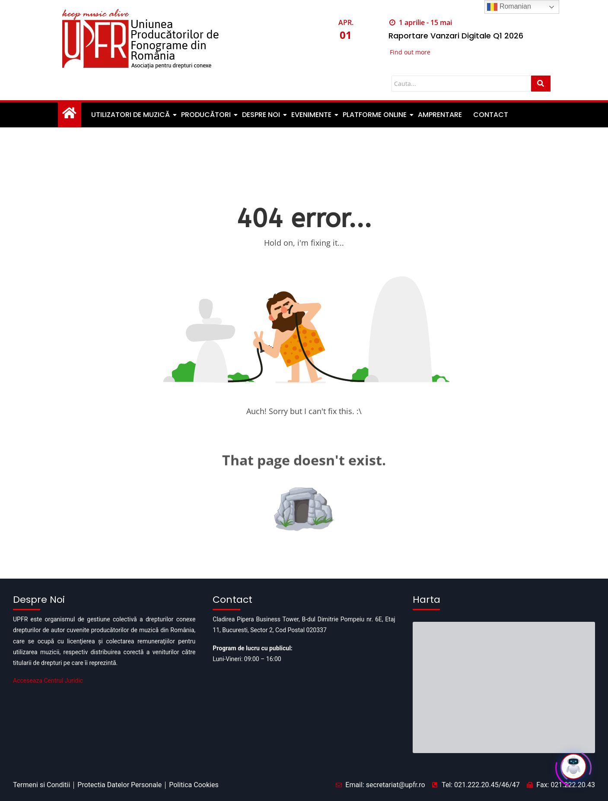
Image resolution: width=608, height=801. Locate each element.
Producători (206, 115)
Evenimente (312, 115)
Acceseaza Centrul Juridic (48, 680)
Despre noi (261, 115)
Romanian (509, 7)
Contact (490, 115)
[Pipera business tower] (504, 657)
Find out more (410, 52)
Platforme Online (375, 115)
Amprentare (440, 115)
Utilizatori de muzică (131, 115)
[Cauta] (461, 84)
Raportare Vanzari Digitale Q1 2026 (455, 35)
